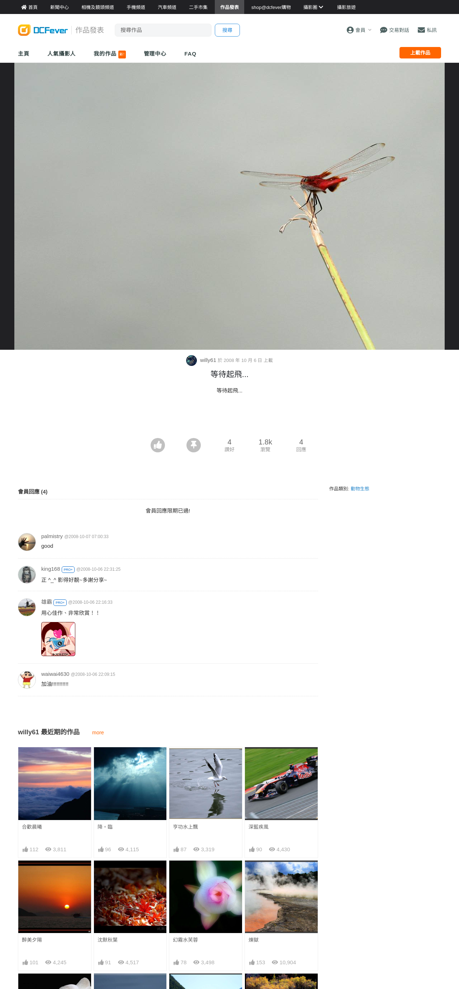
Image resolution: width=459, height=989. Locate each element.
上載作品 (420, 53)
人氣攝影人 (61, 54)
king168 (50, 569)
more (98, 732)
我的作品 (110, 54)
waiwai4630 (55, 674)
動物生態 (360, 488)
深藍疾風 (259, 827)
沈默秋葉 (108, 940)
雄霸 (46, 602)
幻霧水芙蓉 (185, 940)
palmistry (52, 536)
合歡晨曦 (32, 827)
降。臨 (105, 827)
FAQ (190, 54)
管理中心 (155, 54)
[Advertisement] (229, 418)
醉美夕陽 (32, 940)
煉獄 (254, 940)
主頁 (23, 54)
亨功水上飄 (185, 827)
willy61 (202, 360)
